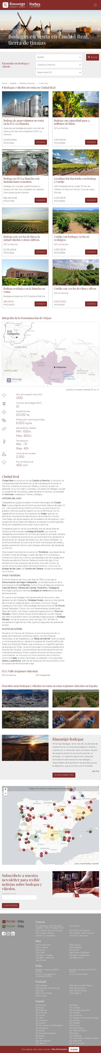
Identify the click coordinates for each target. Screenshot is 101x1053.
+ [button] (5, 790)
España (13, 83)
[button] (2, 29)
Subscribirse (10, 906)
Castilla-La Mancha (27, 83)
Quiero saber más (64, 775)
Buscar (92, 57)
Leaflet (76, 863)
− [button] (5, 793)
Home (4, 83)
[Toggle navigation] (95, 5)
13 (27, 819)
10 (76, 819)
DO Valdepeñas (43, 675)
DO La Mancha (9, 675)
